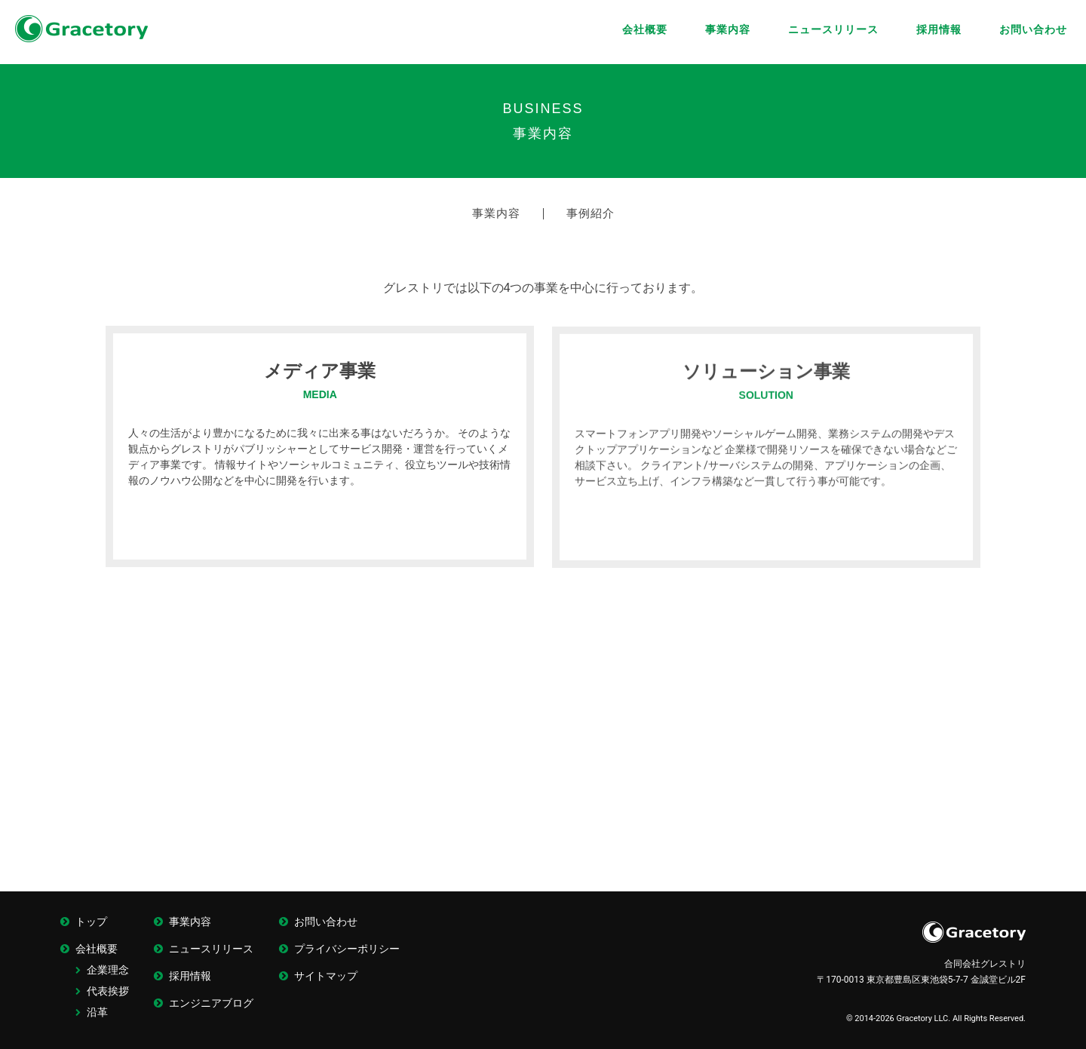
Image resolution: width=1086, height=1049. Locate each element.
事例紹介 (590, 213)
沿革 (97, 1012)
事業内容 (727, 29)
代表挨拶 (108, 991)
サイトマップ (325, 976)
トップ (91, 922)
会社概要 (644, 29)
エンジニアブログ (211, 1003)
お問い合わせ (1033, 29)
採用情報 (939, 29)
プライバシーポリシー (347, 949)
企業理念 (108, 970)
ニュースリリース (833, 29)
